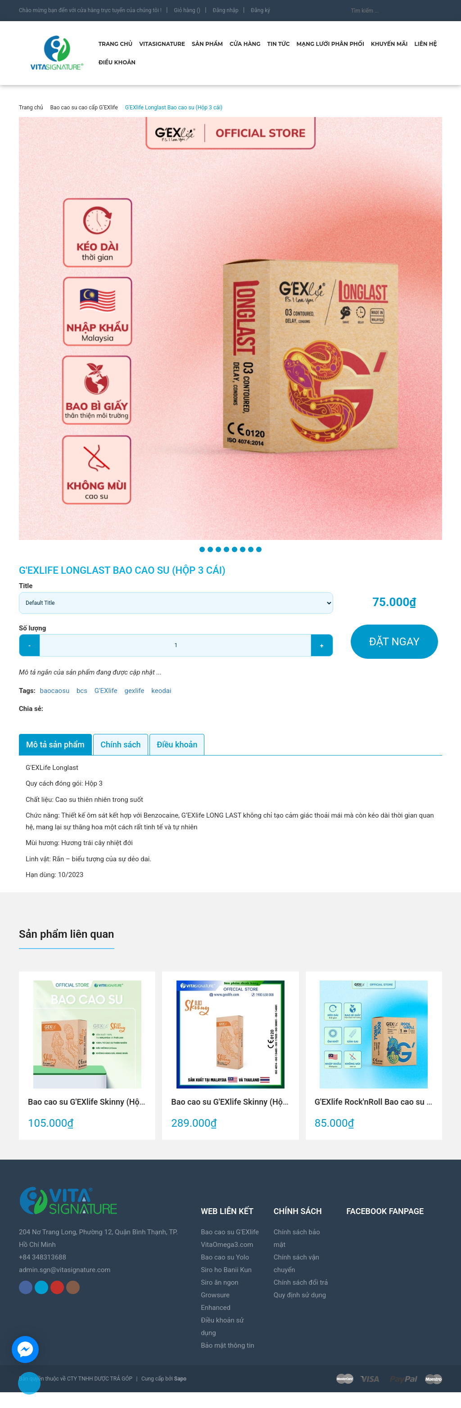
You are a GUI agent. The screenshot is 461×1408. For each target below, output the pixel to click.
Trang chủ (116, 43)
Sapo (180, 1379)
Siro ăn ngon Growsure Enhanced (219, 1295)
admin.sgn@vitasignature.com (64, 1270)
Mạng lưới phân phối (330, 43)
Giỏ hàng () (187, 10)
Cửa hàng (245, 43)
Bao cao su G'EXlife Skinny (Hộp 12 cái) (242, 1102)
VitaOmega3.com (227, 1245)
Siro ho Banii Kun (226, 1270)
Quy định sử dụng (300, 1295)
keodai (161, 691)
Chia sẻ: (31, 709)
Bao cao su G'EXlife (230, 1232)
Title (25, 586)
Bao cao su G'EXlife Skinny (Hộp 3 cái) (97, 1102)
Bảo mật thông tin (227, 1345)
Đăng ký (260, 10)
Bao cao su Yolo (225, 1257)
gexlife (134, 691)
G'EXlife (106, 691)
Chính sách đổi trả (301, 1282)
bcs (82, 691)
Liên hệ (425, 43)
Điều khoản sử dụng (222, 1326)
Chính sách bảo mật (297, 1238)
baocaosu (54, 691)
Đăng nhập (225, 10)
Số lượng (32, 628)
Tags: (28, 691)
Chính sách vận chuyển (296, 1263)
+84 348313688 (42, 1257)
